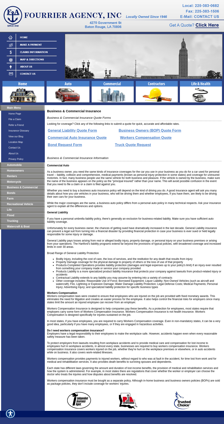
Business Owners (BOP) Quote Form (150, 130)
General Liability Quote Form (72, 130)
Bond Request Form (65, 145)
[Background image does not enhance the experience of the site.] (22, 108)
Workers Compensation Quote (146, 138)
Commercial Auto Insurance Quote (77, 138)
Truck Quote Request (133, 145)
